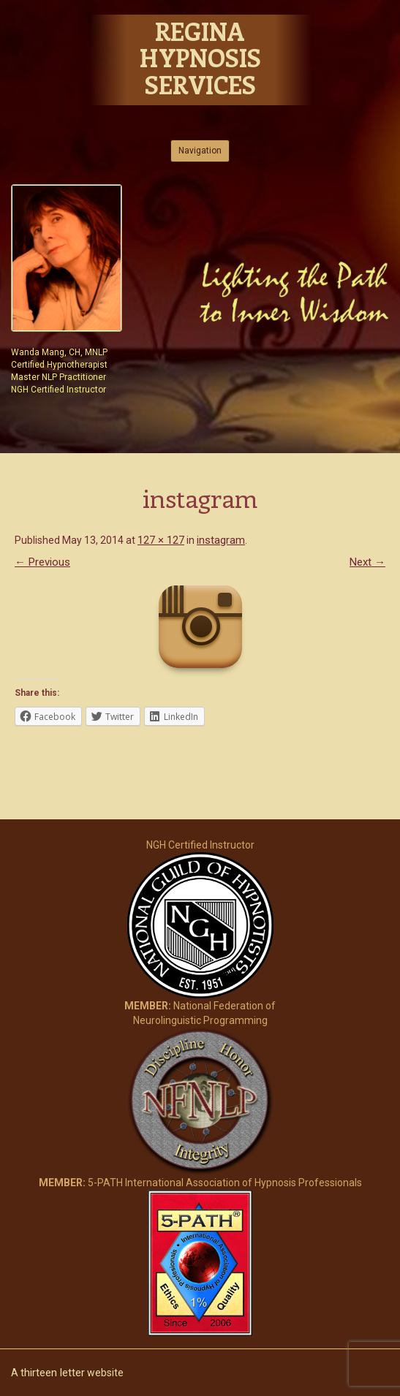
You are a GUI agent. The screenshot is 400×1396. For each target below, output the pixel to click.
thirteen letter (52, 1372)
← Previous (42, 562)
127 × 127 (160, 540)
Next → (367, 562)
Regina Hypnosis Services (200, 58)
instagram (221, 540)
